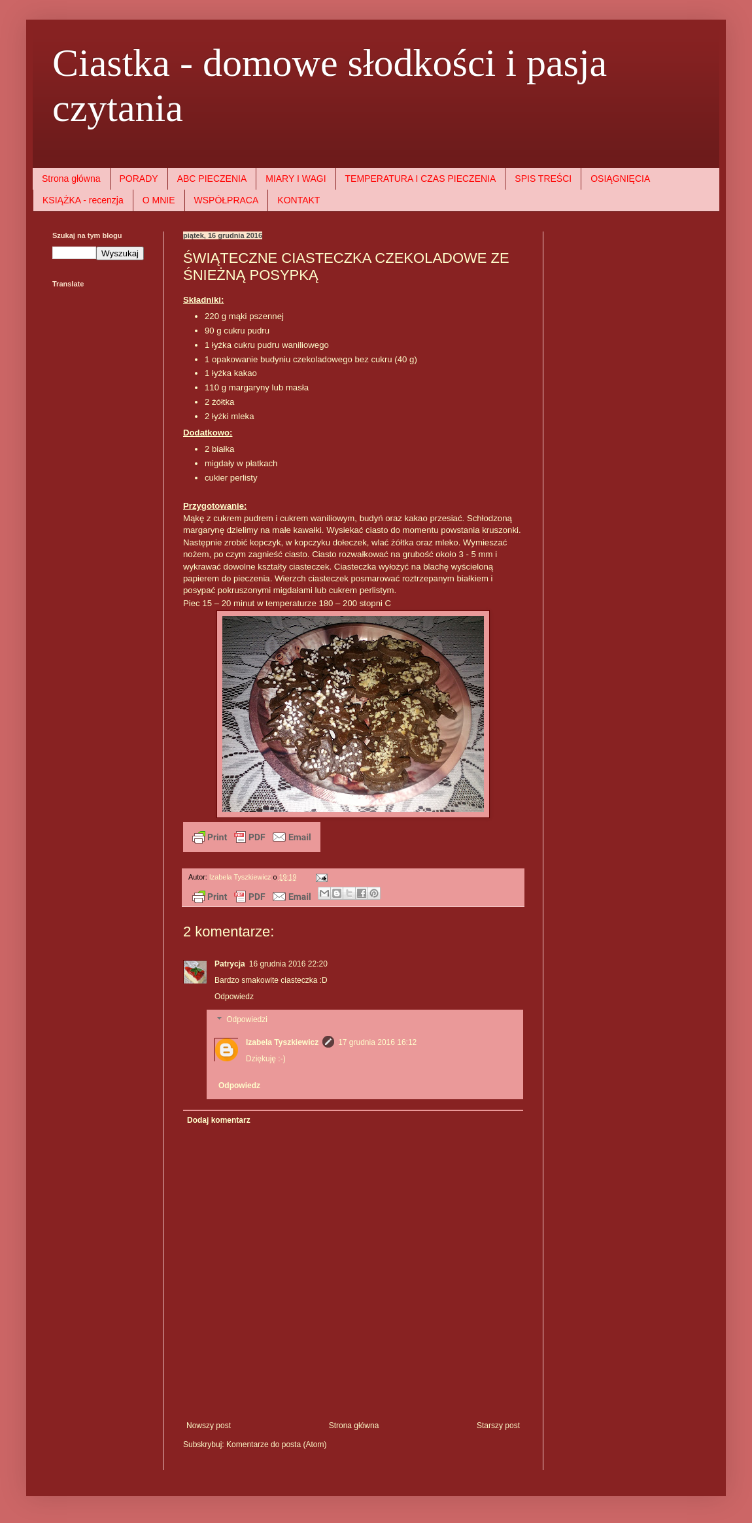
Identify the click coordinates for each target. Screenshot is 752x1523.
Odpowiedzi (246, 1020)
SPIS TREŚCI (543, 178)
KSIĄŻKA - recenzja (83, 200)
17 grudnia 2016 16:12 (377, 1042)
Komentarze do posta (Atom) (276, 1444)
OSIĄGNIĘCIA (620, 178)
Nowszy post (208, 1425)
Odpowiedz (234, 996)
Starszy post (498, 1425)
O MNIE (159, 200)
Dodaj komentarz (218, 1120)
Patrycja (229, 963)
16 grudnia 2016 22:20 (288, 963)
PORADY (139, 178)
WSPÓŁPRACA (226, 200)
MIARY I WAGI (295, 178)
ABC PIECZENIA (212, 178)
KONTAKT (298, 200)
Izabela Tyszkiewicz (282, 1042)
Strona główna (71, 178)
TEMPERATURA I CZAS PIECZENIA (420, 178)
